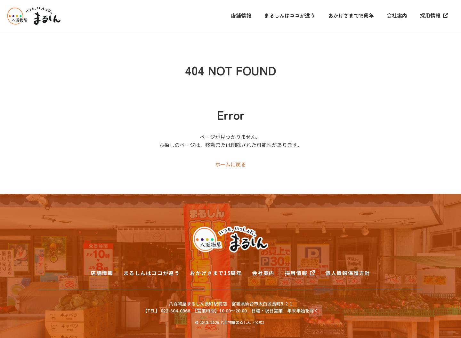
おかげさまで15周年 (351, 15)
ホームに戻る (230, 164)
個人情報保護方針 (347, 273)
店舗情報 (241, 15)
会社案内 (397, 15)
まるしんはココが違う (289, 15)
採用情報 (430, 15)
